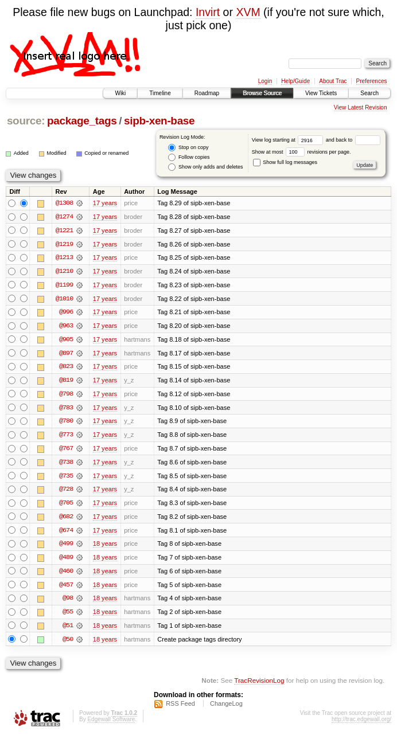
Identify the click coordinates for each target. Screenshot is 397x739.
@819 (66, 381)
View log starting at (289, 140)
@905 (66, 340)
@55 (68, 615)
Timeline (159, 93)
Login (265, 81)
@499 (66, 547)
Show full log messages (285, 162)
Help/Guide (295, 81)
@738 (66, 464)
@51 (68, 629)
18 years (105, 547)
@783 (66, 409)
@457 (66, 588)
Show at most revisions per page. (301, 152)
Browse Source (262, 93)
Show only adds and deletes (205, 167)
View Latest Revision (360, 107)
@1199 (64, 285)
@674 (66, 533)
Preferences (371, 81)
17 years (105, 203)
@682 (66, 519)
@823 (66, 368)
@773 (66, 436)
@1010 (64, 299)
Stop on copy (188, 147)
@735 (66, 478)
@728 (66, 491)
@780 (66, 423)
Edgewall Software (111, 724)
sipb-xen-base (159, 121)
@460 (66, 574)
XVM (248, 12)
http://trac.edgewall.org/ (361, 724)
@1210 (64, 271)
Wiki (120, 93)
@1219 (64, 244)
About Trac (333, 81)
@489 (66, 560)
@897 (66, 354)
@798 (66, 395)
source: (26, 121)
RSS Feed (180, 708)
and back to (353, 140)
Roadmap (206, 93)
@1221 (64, 230)
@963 (66, 326)
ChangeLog (226, 708)
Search (369, 93)
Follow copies (188, 157)
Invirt (208, 12)
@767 (66, 450)
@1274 (64, 216)
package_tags (82, 121)
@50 (68, 643)
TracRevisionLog (259, 685)
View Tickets (321, 93)
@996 (66, 313)
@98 (68, 602)
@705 (66, 505)
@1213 (64, 258)
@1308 (64, 203)
